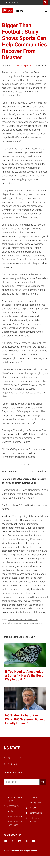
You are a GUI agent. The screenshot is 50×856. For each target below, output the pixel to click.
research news (35, 623)
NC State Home (12, 2)
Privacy (32, 807)
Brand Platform (14, 816)
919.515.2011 (10, 764)
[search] (45, 2)
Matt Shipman (24, 65)
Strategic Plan (36, 813)
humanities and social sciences (22, 619)
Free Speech (35, 802)
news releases (8, 623)
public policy (22, 623)
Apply (10, 811)
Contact (33, 797)
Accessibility (13, 806)
